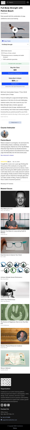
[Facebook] (5, 405)
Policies (15, 428)
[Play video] (15, 30)
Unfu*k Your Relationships (8, 299)
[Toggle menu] (27, 2)
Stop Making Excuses (7, 209)
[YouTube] (2, 405)
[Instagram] (8, 405)
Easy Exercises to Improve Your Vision (11, 255)
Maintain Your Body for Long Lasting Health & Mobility (13, 231)
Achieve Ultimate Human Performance (11, 277)
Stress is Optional (5, 368)
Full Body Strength (7, 44)
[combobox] (15, 2)
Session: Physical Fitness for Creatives (11, 346)
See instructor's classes (7, 155)
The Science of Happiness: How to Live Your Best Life (14, 322)
